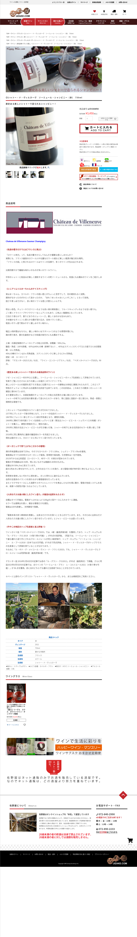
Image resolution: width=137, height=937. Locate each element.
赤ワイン (85, 161)
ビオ (108, 161)
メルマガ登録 (110, 2)
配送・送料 (51, 854)
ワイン (13, 33)
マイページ (84, 2)
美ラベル (85, 166)
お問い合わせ (123, 2)
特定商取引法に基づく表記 (81, 854)
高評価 (96, 161)
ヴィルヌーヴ (28, 40)
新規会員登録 (96, 2)
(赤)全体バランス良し (24, 44)
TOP (7, 33)
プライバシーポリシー (102, 854)
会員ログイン (71, 2)
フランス (19, 33)
